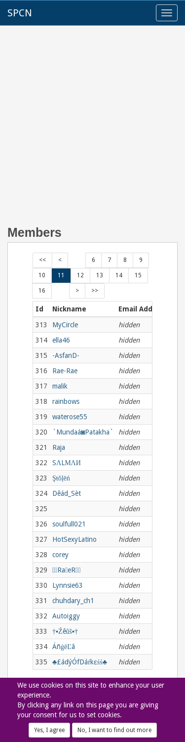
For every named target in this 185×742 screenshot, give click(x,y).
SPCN (19, 13)
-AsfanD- (65, 355)
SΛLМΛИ (66, 463)
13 (99, 275)
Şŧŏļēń (61, 478)
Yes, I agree (49, 730)
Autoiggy (66, 616)
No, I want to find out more (114, 730)
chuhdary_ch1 (73, 601)
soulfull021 (69, 524)
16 (41, 290)
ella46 (61, 340)
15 (138, 275)
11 (61, 275)
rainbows (65, 401)
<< (42, 260)
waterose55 (69, 417)
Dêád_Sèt (66, 493)
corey (60, 555)
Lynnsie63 (67, 585)
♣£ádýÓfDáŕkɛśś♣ (79, 662)
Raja (58, 447)
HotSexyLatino (74, 539)
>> (94, 290)
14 (118, 275)
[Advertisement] (92, 130)
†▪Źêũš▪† (65, 631)
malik (60, 386)
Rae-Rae (64, 371)
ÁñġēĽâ (63, 647)
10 (41, 275)
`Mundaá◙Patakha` (82, 432)
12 (80, 275)
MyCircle (65, 325)
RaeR (66, 570)
